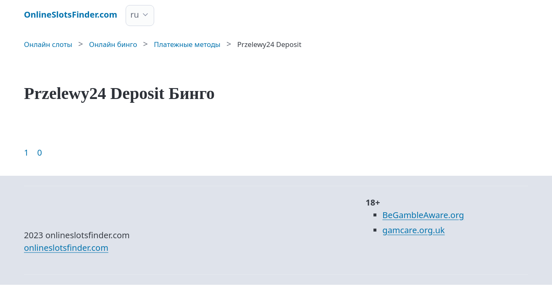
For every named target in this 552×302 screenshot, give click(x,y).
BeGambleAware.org (423, 215)
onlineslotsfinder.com (66, 247)
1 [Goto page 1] (26, 152)
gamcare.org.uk (413, 230)
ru (134, 14)
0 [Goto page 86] (39, 152)
